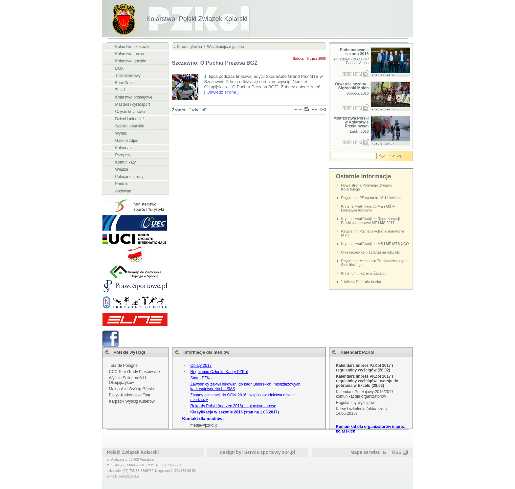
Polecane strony (129, 176)
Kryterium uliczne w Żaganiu (364, 273)
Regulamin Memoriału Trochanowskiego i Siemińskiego (374, 263)
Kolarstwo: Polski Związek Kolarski (197, 18)
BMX (119, 68)
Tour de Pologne (123, 365)
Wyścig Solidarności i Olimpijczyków (127, 380)
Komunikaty (125, 162)
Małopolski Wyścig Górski (131, 389)
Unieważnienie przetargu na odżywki (370, 252)
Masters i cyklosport (132, 104)
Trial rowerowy (128, 75)
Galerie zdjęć (126, 140)
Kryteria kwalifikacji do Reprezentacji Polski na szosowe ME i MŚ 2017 (370, 221)
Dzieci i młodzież (130, 119)
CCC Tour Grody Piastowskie (134, 371)
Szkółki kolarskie (130, 126)
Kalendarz (124, 147)
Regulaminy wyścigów (355, 402)
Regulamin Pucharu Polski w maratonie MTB (372, 233)
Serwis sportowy (262, 452)
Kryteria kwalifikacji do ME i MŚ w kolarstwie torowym (368, 208)
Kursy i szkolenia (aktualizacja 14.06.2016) (362, 411)
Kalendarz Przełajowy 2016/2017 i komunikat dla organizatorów (365, 394)
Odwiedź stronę (221, 92)
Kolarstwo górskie (130, 61)
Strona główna (189, 46)
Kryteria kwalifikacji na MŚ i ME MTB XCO (375, 244)
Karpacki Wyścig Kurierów (132, 401)
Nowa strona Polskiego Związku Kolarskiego (366, 187)
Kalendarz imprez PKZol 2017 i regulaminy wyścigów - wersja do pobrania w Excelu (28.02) (367, 381)
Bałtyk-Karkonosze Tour (130, 395)
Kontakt (122, 184)
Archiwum (124, 191)
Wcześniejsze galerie (225, 46)
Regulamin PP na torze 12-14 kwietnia (372, 198)
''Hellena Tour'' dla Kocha (361, 282)
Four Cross (125, 82)
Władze (121, 169)
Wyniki (121, 133)
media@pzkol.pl (204, 425)
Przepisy (122, 155)
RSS (397, 452)
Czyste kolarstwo (130, 111)
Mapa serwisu (365, 452)
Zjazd (120, 90)
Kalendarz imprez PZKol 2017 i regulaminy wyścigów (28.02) (364, 367)
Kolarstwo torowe (130, 54)
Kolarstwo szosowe (132, 46)
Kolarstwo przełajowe (133, 97)
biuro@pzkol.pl (128, 476)
